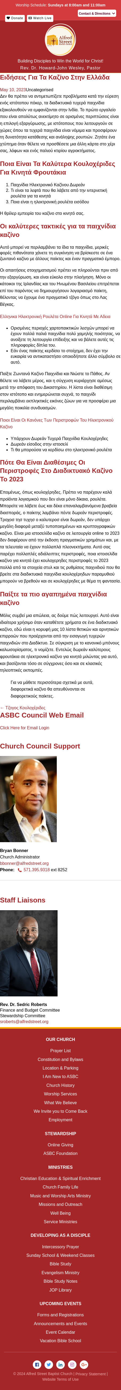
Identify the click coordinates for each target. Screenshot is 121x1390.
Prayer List (60, 1050)
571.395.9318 (33, 870)
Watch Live (40, 18)
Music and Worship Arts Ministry (60, 1196)
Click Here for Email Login (24, 728)
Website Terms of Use (60, 1379)
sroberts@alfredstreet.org (24, 1021)
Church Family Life (60, 1187)
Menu (112, 34)
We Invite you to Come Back (60, 1111)
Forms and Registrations (60, 1315)
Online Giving (60, 1145)
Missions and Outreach (60, 1204)
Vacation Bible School (60, 1340)
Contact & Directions (97, 13)
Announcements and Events (60, 1323)
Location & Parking (60, 1068)
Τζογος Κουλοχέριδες (22, 708)
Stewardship (60, 1133)
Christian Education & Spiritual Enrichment (60, 1178)
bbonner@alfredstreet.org (24, 863)
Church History (60, 1085)
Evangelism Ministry (60, 1272)
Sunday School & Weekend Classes (60, 1255)
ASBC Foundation (60, 1153)
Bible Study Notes (60, 1281)
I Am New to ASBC (60, 1076)
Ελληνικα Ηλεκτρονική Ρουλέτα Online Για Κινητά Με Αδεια (55, 316)
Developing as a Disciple (60, 1235)
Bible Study (60, 1264)
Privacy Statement (90, 1374)
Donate (15, 18)
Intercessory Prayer (60, 1247)
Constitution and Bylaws (60, 1059)
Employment (60, 1120)
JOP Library (60, 1290)
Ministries (60, 1167)
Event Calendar (60, 1332)
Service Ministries (60, 1221)
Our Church (60, 1039)
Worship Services (60, 1094)
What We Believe (60, 1102)
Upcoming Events (60, 1303)
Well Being (60, 1213)
